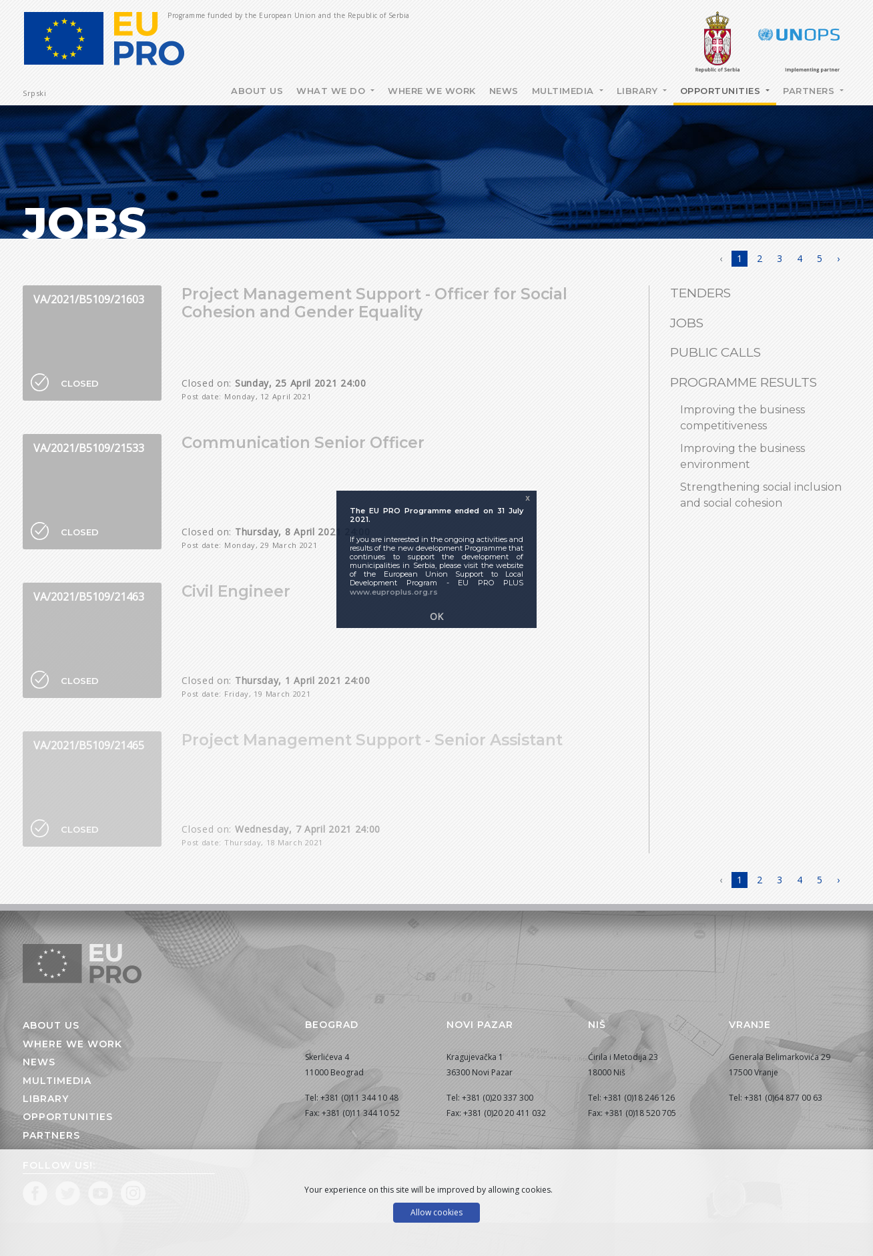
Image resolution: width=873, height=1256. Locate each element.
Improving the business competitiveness (742, 417)
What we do (332, 90)
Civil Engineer (236, 591)
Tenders (700, 293)
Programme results (743, 382)
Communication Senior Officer (303, 442)
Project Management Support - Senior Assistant (372, 740)
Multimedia (564, 90)
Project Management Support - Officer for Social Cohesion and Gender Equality (374, 303)
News (504, 90)
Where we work (432, 90)
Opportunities (722, 90)
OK (436, 616)
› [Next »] (838, 258)
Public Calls (715, 352)
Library (639, 90)
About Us (257, 90)
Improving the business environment (742, 456)
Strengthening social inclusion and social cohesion (761, 495)
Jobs (686, 323)
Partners (810, 90)
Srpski (34, 93)
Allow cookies (436, 1212)
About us (51, 1025)
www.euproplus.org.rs (394, 592)
